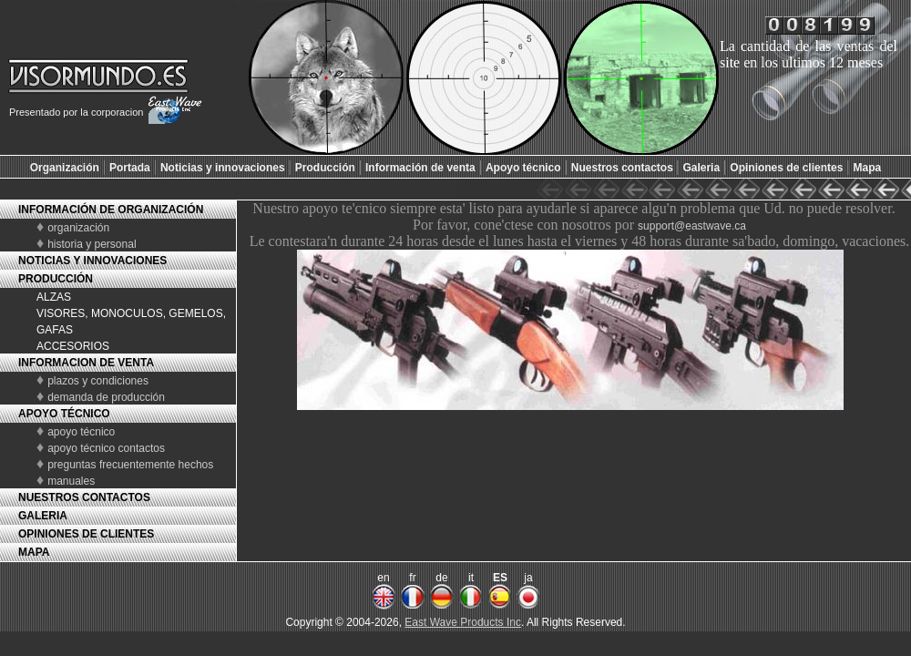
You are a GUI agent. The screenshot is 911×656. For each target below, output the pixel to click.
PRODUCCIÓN (55, 278)
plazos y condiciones (97, 380)
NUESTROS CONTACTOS (84, 497)
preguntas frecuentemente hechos (130, 464)
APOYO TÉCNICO (64, 413)
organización (78, 227)
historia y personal (91, 244)
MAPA (33, 552)
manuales (71, 481)
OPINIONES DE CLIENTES (86, 534)
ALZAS (53, 297)
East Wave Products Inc (462, 622)
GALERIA (42, 515)
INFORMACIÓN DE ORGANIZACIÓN (110, 209)
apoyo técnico (81, 431)
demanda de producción (106, 397)
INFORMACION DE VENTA (86, 362)
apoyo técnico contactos (106, 448)
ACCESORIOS (72, 346)
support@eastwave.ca (692, 226)
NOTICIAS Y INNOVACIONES (92, 260)
